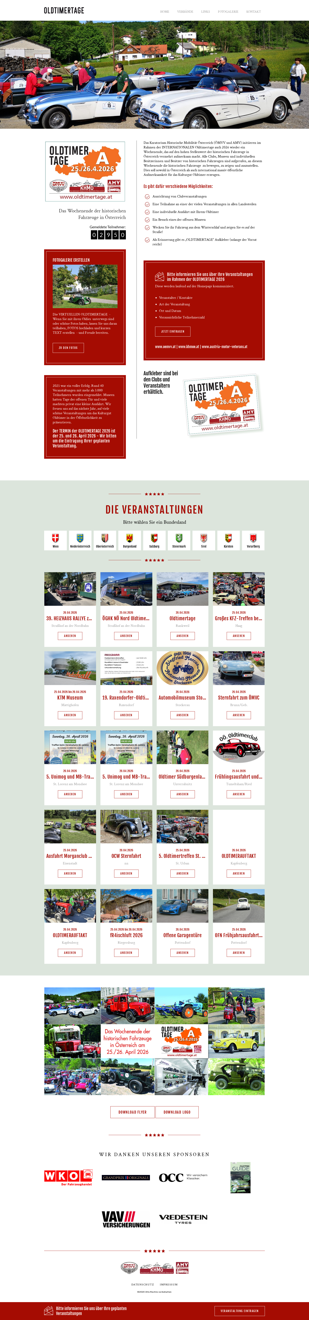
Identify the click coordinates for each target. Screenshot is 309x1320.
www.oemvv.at (165, 347)
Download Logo (177, 1112)
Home (164, 12)
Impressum (169, 1285)
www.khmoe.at (188, 347)
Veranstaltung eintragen (240, 1311)
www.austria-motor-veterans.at (224, 347)
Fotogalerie (228, 12)
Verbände (185, 12)
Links (205, 12)
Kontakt (253, 12)
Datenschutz (142, 1285)
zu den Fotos (68, 348)
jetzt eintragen (173, 331)
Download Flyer (133, 1112)
